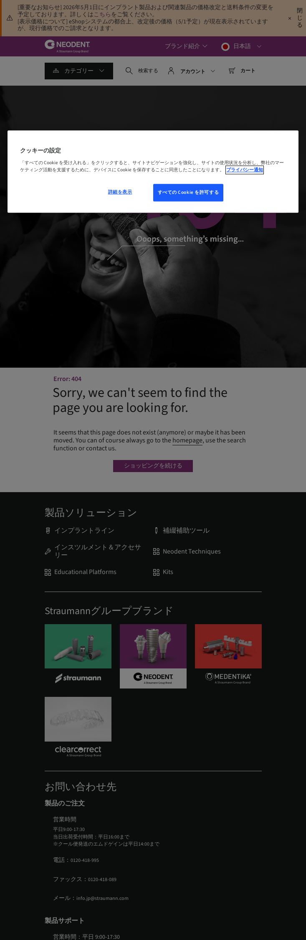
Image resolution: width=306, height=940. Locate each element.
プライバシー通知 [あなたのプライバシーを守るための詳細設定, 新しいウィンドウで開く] (244, 169)
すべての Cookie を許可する (188, 192)
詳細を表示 (120, 192)
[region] (153, 171)
